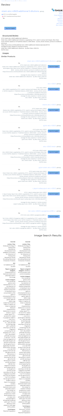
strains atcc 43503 (49, 105)
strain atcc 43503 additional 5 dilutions (41, 61)
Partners (60, 20)
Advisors (60, 18)
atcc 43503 (52, 84)
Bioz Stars (60, 23)
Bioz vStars (59, 25)
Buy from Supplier (10, 28)
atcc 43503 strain (49, 146)
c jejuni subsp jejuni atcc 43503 (44, 188)
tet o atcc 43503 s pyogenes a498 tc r (42, 211)
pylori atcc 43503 (49, 126)
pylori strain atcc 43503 (47, 167)
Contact (60, 22)
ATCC (42, 11)
